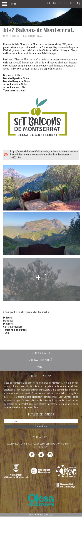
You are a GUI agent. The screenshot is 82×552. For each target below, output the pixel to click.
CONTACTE (41, 367)
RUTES (15, 36)
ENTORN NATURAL (32, 36)
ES (54, 3)
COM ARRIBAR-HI (41, 353)
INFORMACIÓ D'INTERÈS (41, 360)
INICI (13, 4)
